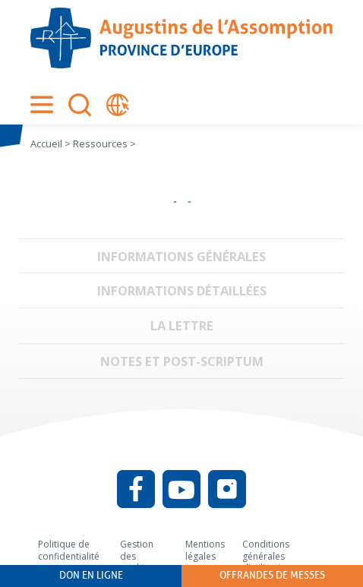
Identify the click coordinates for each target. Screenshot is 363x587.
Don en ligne (91, 575)
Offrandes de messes (272, 575)
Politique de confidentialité (68, 550)
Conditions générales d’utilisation (267, 556)
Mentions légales (205, 550)
